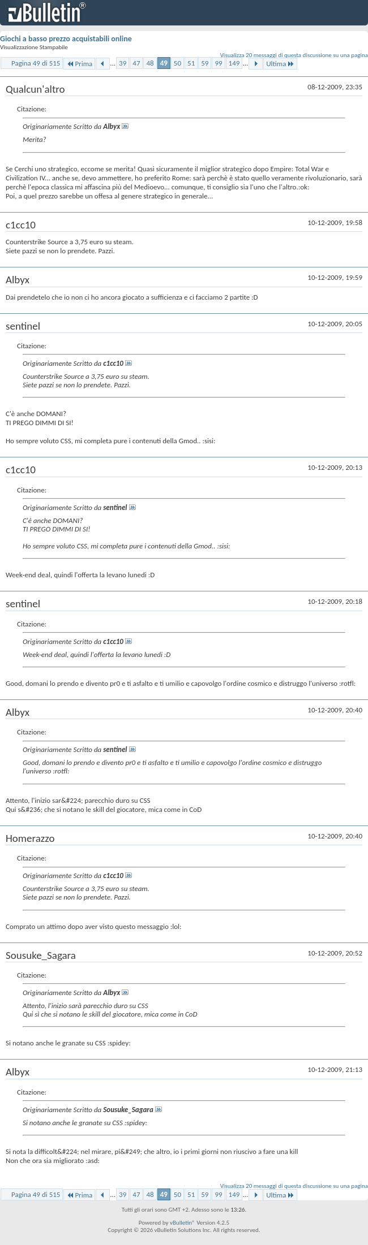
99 (218, 63)
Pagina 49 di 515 (35, 63)
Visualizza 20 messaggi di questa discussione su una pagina (294, 55)
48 (149, 63)
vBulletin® (182, 1222)
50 (177, 63)
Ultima (280, 63)
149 (234, 63)
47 (136, 63)
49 (164, 63)
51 (191, 63)
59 (204, 63)
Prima (79, 63)
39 (122, 63)
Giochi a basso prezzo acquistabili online (66, 39)
